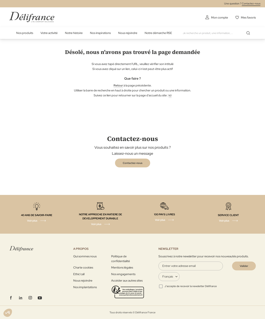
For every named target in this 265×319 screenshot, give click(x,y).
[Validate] (244, 266)
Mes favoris (248, 17)
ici (170, 95)
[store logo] (31, 17)
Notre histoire (74, 33)
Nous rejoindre (127, 33)
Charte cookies (83, 267)
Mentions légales (122, 267)
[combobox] (218, 33)
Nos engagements (123, 274)
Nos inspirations (100, 33)
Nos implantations (85, 287)
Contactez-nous (251, 3)
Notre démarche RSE (158, 33)
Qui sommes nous (85, 256)
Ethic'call (78, 274)
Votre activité (49, 33)
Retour (118, 85)
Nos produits (24, 33)
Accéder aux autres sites (127, 280)
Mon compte (219, 17)
